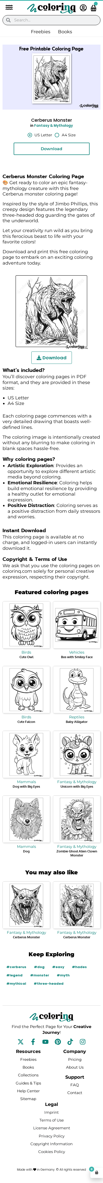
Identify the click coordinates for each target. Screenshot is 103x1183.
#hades (79, 967)
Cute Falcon (26, 722)
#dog (39, 967)
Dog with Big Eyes (26, 786)
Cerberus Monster (26, 937)
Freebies (40, 32)
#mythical (16, 983)
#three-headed (49, 983)
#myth (63, 975)
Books (65, 32)
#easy (58, 967)
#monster (39, 975)
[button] (7, 8)
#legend (14, 975)
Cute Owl (26, 657)
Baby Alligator (77, 722)
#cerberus (16, 967)
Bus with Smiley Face (77, 657)
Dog (26, 851)
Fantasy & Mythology (53, 125)
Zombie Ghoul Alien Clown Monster (76, 853)
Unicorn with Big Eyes (76, 786)
